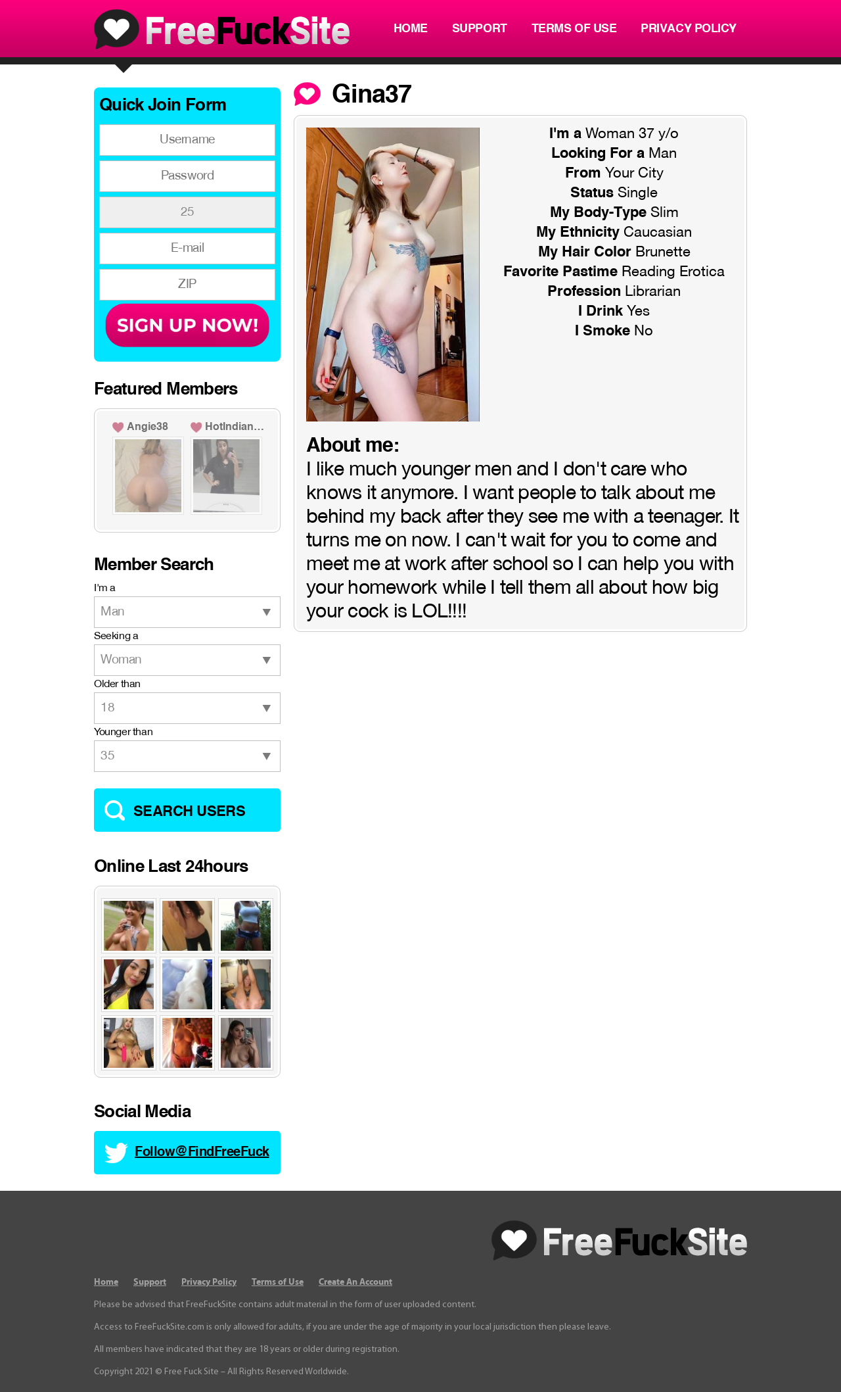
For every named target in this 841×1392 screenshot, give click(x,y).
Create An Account (355, 1282)
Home (411, 29)
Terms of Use (574, 29)
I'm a (105, 588)
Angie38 (147, 427)
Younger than (123, 732)
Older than (117, 684)
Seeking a (116, 636)
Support (479, 29)
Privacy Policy (689, 29)
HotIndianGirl (236, 427)
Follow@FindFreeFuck (202, 1152)
